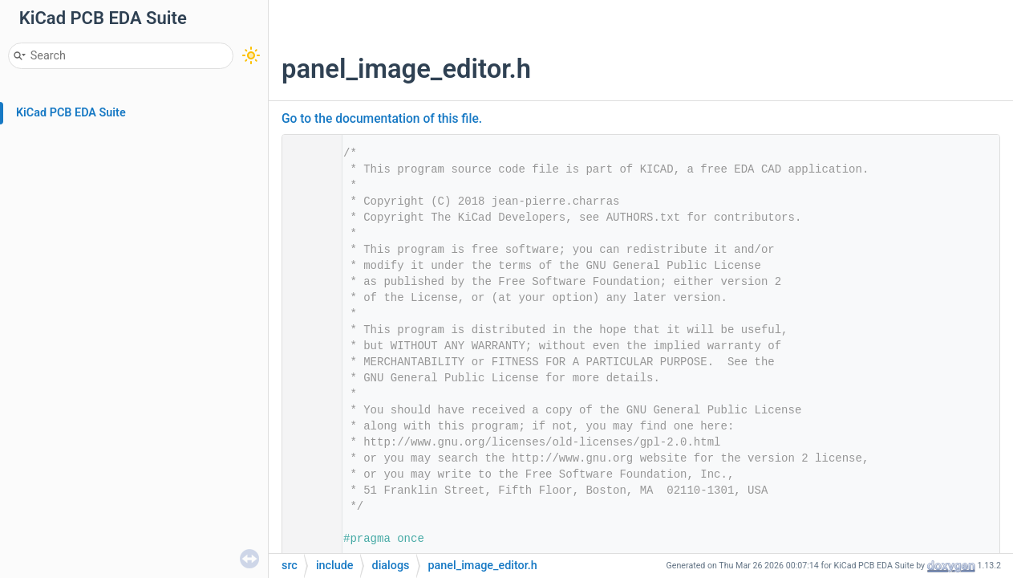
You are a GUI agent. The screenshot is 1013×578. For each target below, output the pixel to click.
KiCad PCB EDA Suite (71, 113)
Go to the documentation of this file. (382, 119)
